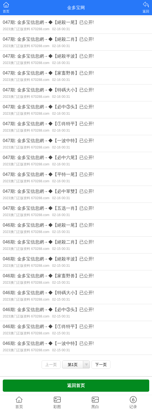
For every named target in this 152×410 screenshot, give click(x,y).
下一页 (101, 364)
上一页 (51, 364)
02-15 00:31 (61, 232)
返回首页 (76, 385)
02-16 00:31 (61, 29)
